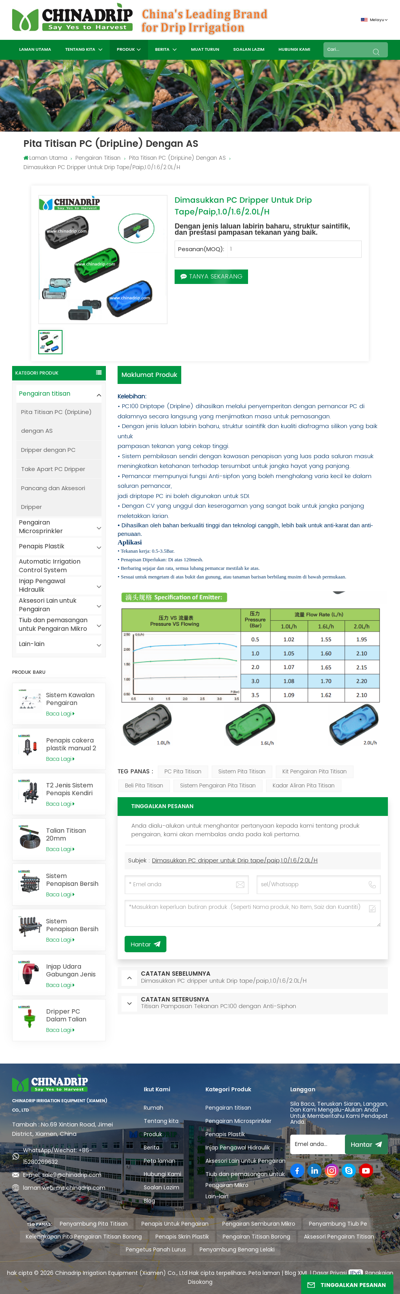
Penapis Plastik (41, 546)
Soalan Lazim (248, 49)
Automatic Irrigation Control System (49, 566)
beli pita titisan (144, 785)
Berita (163, 49)
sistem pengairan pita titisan (218, 785)
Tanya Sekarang (211, 276)
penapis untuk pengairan (175, 1224)
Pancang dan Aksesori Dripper (53, 497)
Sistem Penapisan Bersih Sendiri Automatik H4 (72, 880)
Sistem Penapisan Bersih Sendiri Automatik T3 (72, 925)
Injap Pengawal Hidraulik (42, 585)
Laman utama (35, 49)
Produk (126, 49)
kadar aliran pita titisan (304, 785)
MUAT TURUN (205, 49)
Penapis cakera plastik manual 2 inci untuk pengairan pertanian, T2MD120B (71, 744)
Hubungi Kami (294, 49)
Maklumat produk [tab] (149, 375)
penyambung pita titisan (94, 1224)
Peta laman (159, 1161)
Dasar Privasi (330, 1273)
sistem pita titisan (242, 771)
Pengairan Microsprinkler (41, 527)
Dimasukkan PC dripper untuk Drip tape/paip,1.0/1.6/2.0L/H (235, 861)
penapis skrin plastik (182, 1236)
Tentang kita (80, 49)
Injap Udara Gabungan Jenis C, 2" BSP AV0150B (73, 970)
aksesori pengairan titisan (339, 1236)
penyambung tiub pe (338, 1224)
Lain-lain (32, 643)
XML (302, 1273)
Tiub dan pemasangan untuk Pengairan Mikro (53, 625)
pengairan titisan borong (256, 1236)
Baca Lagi (60, 713)
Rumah (153, 1108)
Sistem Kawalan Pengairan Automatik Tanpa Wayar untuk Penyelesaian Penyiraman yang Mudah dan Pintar (73, 699)
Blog (149, 1201)
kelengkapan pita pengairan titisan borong (84, 1236)
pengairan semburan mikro (258, 1224)
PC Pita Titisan (183, 771)
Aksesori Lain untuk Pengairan (48, 605)
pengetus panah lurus (156, 1249)
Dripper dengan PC (48, 450)
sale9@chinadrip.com (72, 1175)
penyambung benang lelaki (237, 1249)
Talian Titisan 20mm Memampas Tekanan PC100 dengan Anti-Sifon (69, 834)
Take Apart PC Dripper (53, 469)
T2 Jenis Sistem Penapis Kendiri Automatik (69, 789)
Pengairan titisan (98, 157)
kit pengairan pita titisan (314, 771)
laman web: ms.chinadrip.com (64, 1188)
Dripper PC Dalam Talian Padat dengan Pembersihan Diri (72, 1015)
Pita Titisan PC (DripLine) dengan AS (177, 157)
